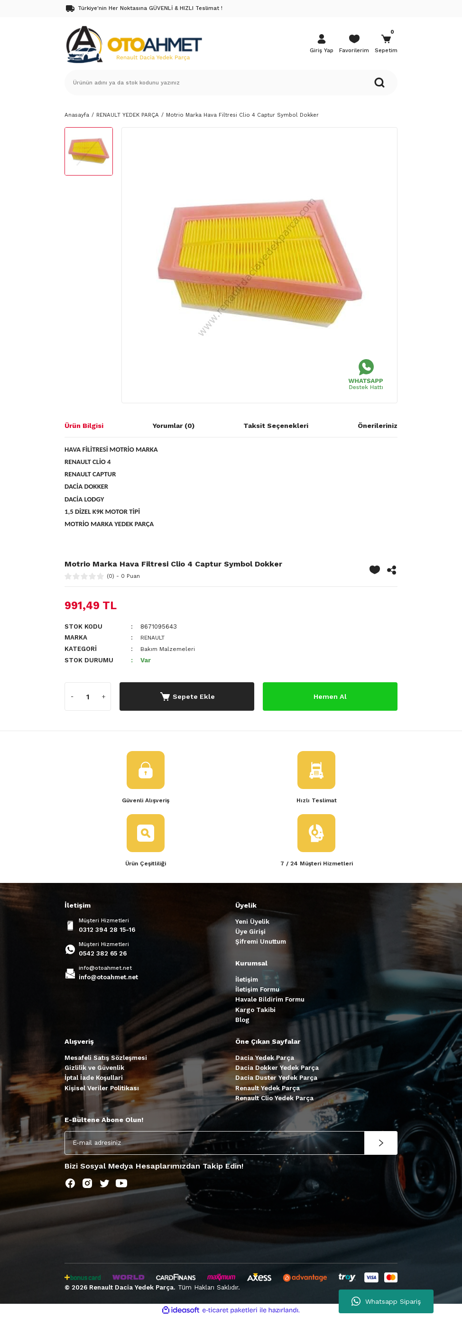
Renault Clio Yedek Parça (274, 1099)
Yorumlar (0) (173, 425)
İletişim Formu (257, 990)
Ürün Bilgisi (84, 425)
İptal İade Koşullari (94, 1078)
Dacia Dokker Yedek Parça (277, 1068)
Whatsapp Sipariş (386, 1301)
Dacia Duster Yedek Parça (276, 1078)
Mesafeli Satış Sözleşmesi (106, 1058)
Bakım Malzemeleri (169, 648)
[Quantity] (88, 696)
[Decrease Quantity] (72, 696)
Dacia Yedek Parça (264, 1058)
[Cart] (386, 44)
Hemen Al (330, 695)
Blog (242, 1020)
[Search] (231, 82)
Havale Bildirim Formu (270, 1000)
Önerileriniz (377, 425)
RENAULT (154, 637)
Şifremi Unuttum (260, 942)
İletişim (246, 980)
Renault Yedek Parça (267, 1088)
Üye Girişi (250, 932)
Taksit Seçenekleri (275, 425)
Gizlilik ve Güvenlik (94, 1068)
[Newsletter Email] (231, 1143)
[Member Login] (321, 44)
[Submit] (380, 1143)
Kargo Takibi (255, 1010)
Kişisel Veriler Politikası (102, 1088)
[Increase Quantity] (103, 696)
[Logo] (134, 43)
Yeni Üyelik (252, 922)
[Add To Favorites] (374, 569)
